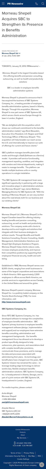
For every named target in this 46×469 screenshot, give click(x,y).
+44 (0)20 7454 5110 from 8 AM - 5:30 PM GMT (23, 444)
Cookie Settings (23, 459)
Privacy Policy (29, 453)
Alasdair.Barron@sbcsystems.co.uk (17, 416)
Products (23, 432)
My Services (22, 438)
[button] (36, 3)
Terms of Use (16, 453)
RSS (39, 456)
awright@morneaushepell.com (15, 402)
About (23, 435)
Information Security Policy (15, 456)
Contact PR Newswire (23, 429)
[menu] (3, 3)
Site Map (31, 456)
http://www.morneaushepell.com (16, 302)
